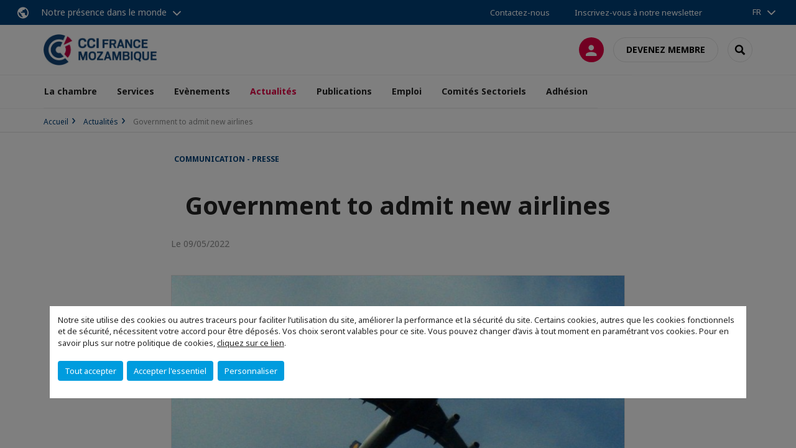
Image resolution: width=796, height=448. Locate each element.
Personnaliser (250, 370)
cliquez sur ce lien (250, 342)
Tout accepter (90, 370)
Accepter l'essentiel (170, 370)
